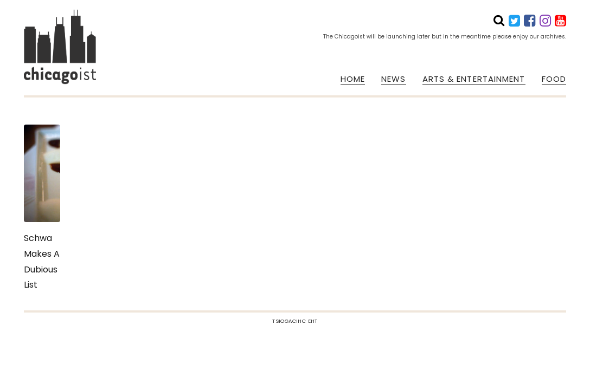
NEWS (393, 79)
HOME (353, 79)
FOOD (554, 79)
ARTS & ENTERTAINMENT (473, 79)
